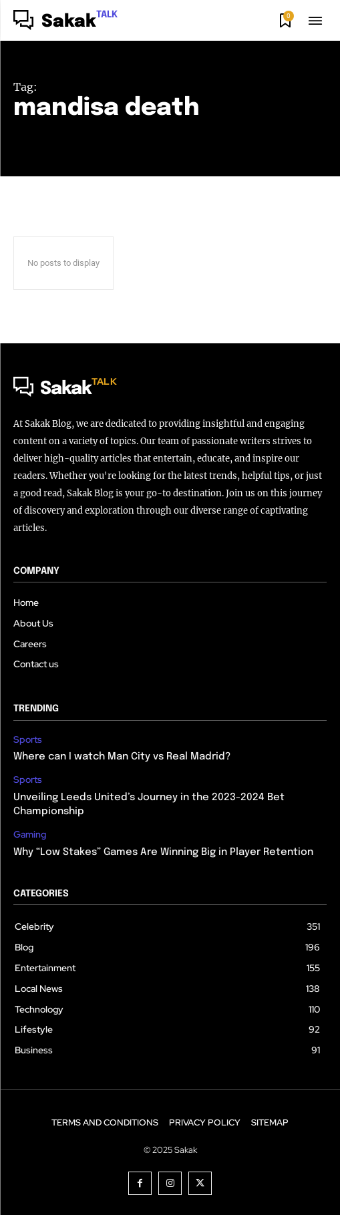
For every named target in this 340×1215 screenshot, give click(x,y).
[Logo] (65, 22)
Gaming (29, 834)
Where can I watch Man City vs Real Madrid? (121, 756)
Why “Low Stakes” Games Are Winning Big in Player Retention (163, 852)
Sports (27, 739)
